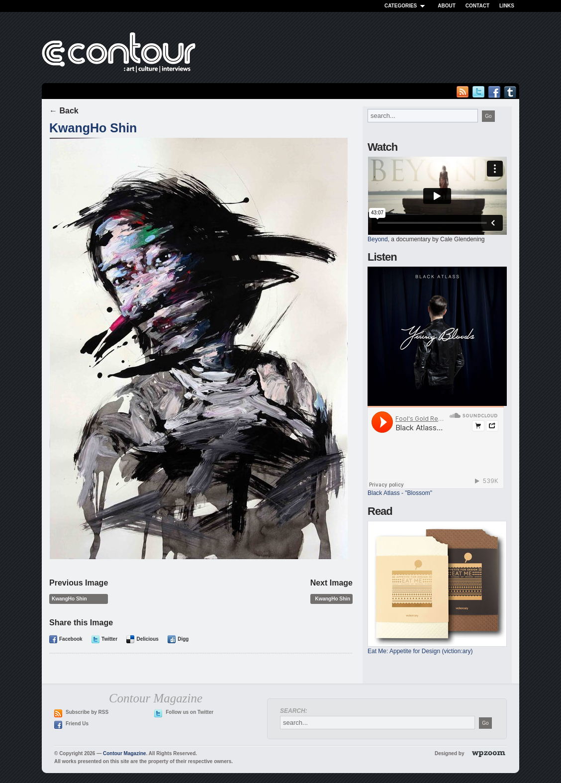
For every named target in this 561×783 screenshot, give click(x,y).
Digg (183, 639)
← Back (64, 110)
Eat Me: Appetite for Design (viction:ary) (420, 651)
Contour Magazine (124, 753)
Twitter (109, 639)
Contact (477, 5)
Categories (406, 5)
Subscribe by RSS (87, 712)
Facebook (71, 639)
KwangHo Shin (93, 128)
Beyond (378, 239)
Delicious (147, 639)
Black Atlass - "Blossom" (400, 492)
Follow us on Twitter (189, 712)
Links (506, 5)
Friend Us (77, 723)
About (447, 5)
